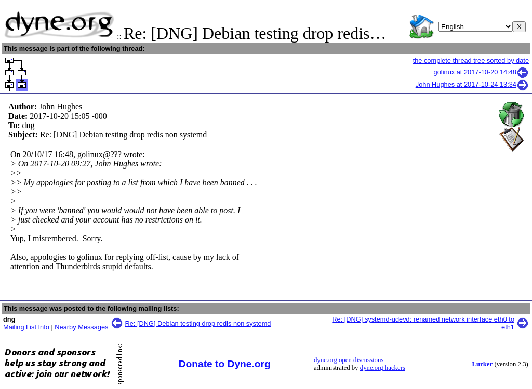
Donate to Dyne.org (225, 363)
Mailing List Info (26, 327)
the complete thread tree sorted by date (471, 60)
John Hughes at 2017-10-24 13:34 (472, 84)
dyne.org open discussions (348, 360)
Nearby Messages (81, 327)
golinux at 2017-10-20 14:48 (481, 72)
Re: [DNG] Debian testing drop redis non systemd (198, 323)
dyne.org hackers (382, 367)
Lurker (482, 364)
